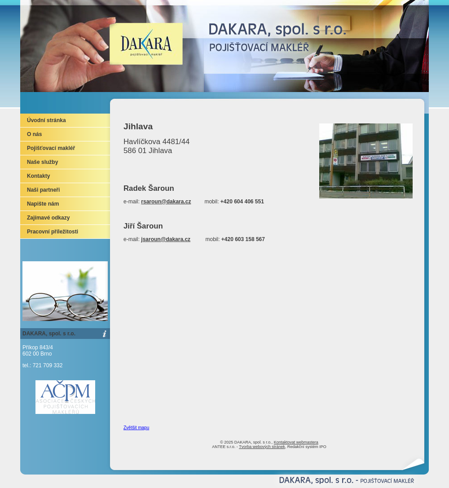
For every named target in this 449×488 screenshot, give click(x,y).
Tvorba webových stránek (262, 446)
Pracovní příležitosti (52, 232)
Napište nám (43, 204)
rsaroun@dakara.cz (166, 201)
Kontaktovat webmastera (296, 442)
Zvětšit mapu (136, 427)
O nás (34, 134)
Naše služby (42, 162)
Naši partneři (43, 190)
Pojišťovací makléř (51, 148)
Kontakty (38, 176)
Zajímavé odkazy (48, 218)
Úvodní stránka (46, 120)
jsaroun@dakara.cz (165, 239)
